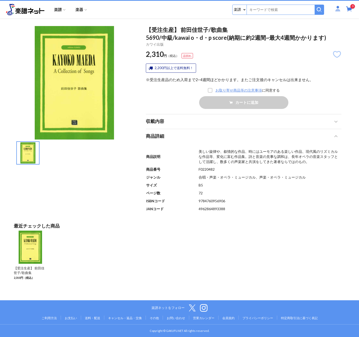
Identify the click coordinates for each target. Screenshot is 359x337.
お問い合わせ (176, 318)
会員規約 (228, 318)
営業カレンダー (203, 318)
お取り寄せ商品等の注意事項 (238, 90)
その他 (154, 318)
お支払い (71, 318)
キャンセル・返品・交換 (125, 318)
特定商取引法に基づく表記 (299, 318)
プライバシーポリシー (257, 318)
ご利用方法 (49, 318)
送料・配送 (92, 318)
